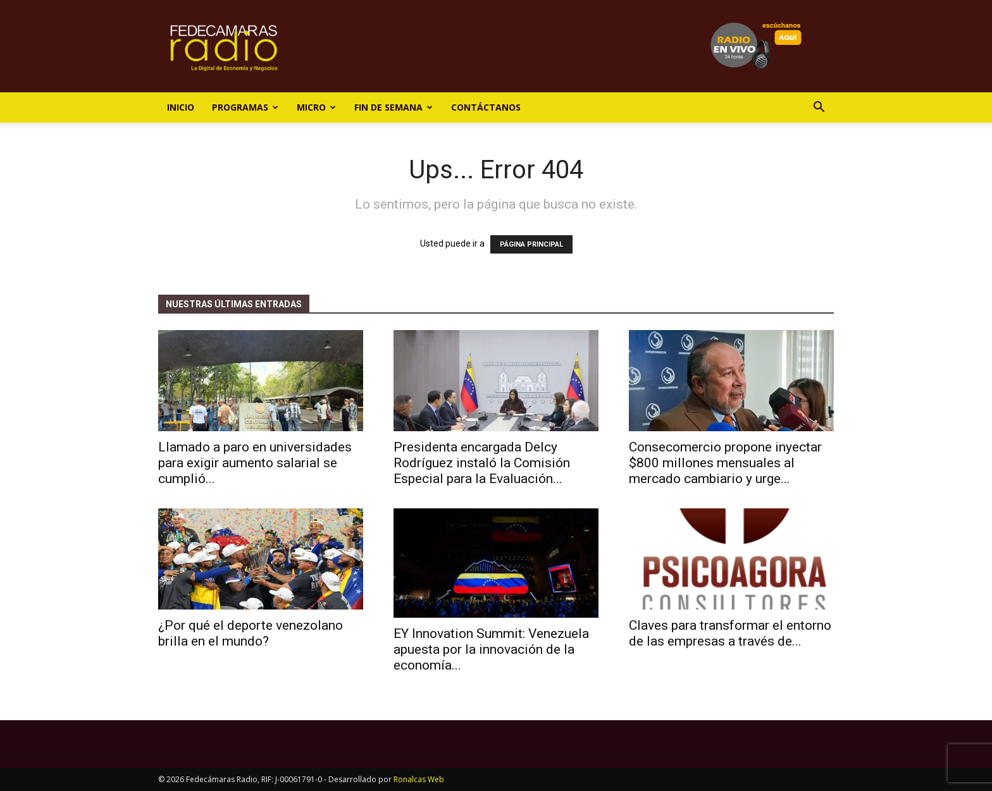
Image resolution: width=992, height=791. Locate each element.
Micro (316, 107)
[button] (818, 108)
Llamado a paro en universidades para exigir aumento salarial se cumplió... (255, 462)
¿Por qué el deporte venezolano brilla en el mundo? (250, 633)
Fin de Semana (393, 107)
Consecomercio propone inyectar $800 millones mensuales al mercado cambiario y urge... (725, 462)
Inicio (180, 107)
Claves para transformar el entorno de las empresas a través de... (730, 633)
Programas (245, 107)
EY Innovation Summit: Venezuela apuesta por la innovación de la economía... (491, 649)
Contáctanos (486, 107)
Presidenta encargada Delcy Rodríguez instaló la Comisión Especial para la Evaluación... (482, 462)
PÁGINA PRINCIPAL (531, 244)
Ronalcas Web (419, 779)
